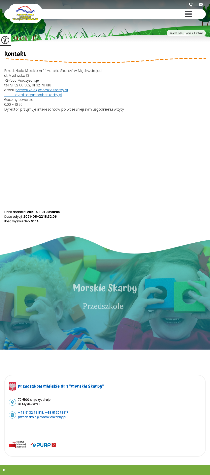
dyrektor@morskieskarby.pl (33, 94)
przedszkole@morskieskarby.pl (201, 4)
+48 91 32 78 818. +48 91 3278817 (191, 4)
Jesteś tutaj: (177, 33)
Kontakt (197, 33)
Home (188, 33)
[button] (4, 470)
